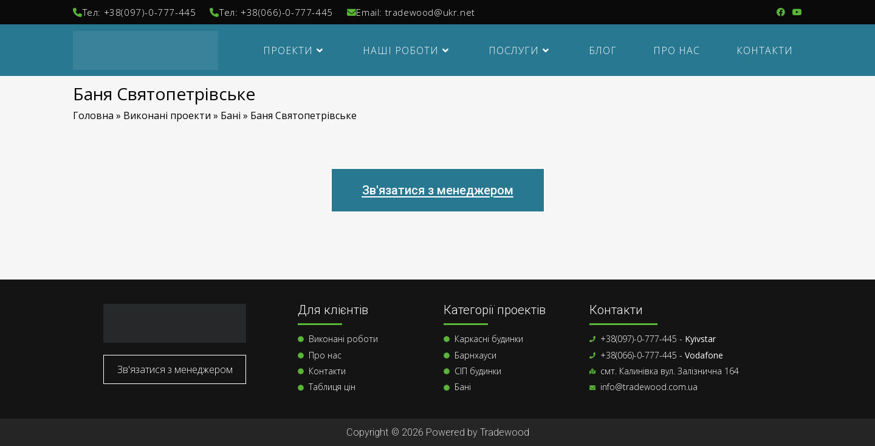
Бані (231, 115)
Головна (93, 115)
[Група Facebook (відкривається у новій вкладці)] (781, 12)
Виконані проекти (167, 115)
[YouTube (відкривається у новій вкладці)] (795, 12)
